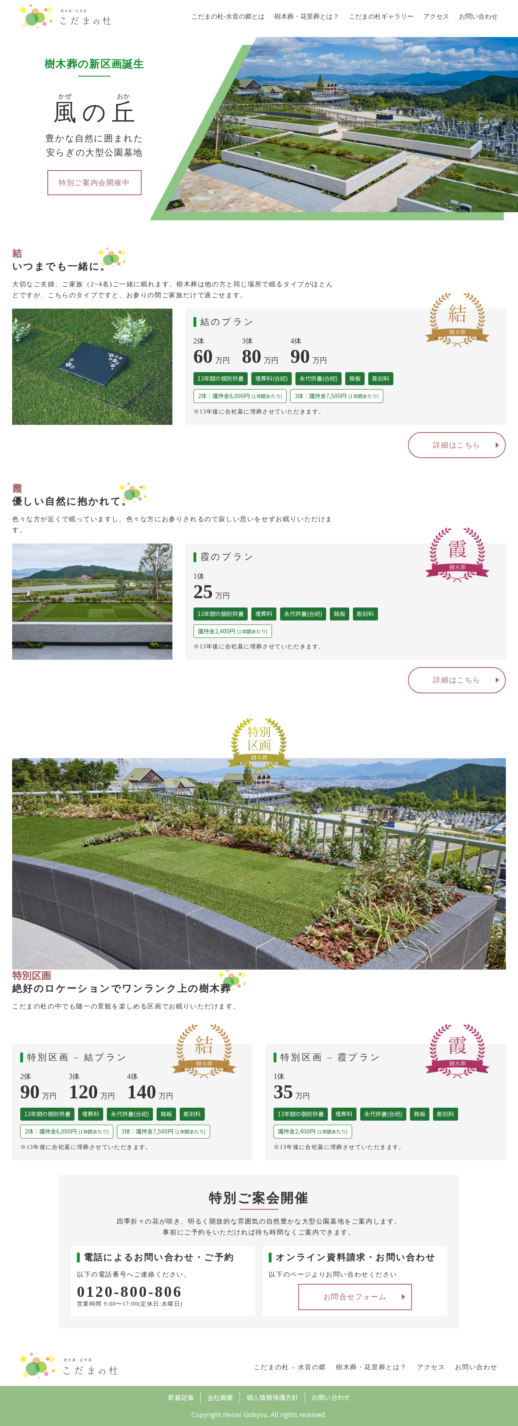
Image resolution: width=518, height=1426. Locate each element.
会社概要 (220, 1397)
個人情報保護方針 (272, 1397)
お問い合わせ (478, 16)
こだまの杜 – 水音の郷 (290, 1367)
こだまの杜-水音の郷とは (228, 16)
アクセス (436, 16)
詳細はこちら (457, 445)
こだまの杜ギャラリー (381, 16)
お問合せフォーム (355, 1297)
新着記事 (181, 1397)
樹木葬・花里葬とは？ (306, 16)
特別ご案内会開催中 (94, 183)
